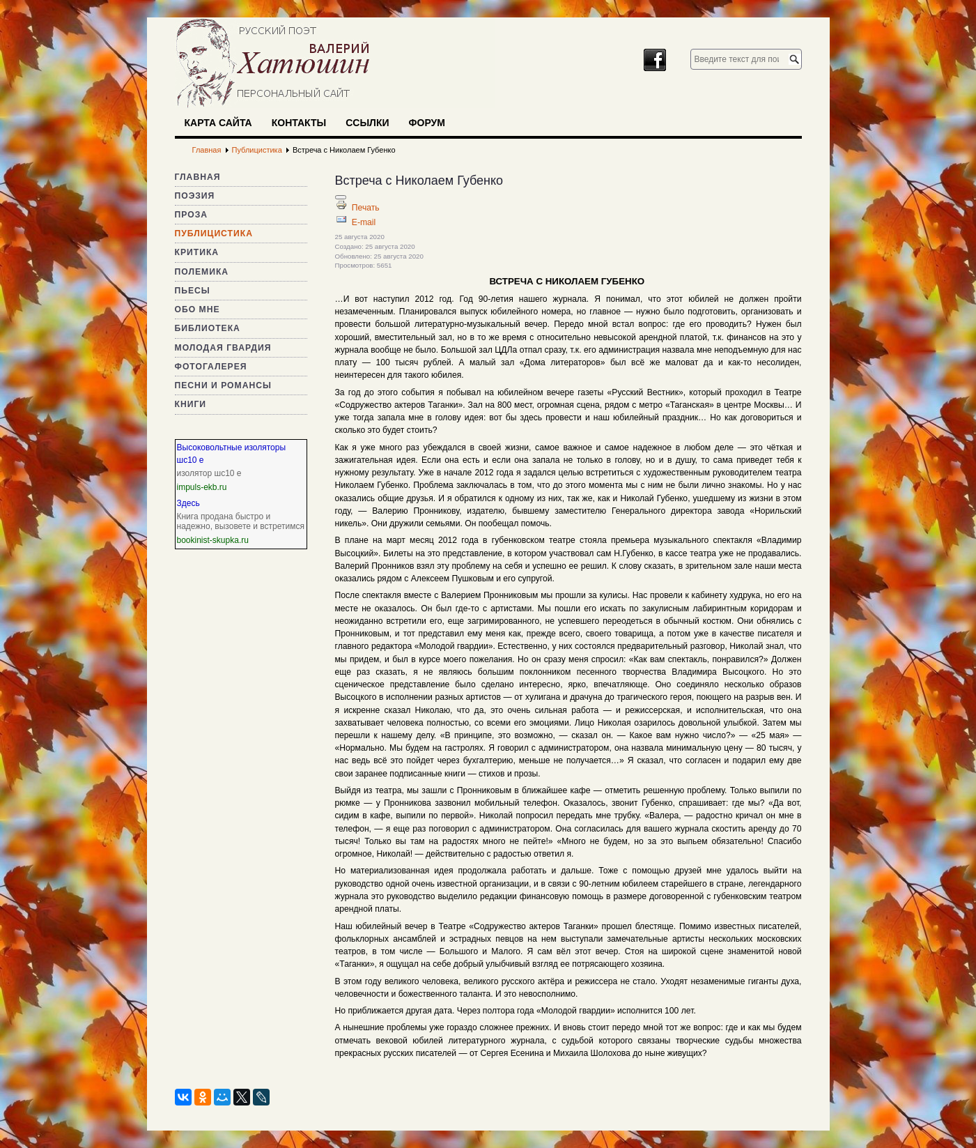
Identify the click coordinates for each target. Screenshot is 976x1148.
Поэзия (195, 196)
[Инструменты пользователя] (340, 197)
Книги (191, 404)
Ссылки (367, 122)
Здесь (188, 503)
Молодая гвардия (223, 348)
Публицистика (214, 233)
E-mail (363, 222)
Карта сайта (218, 122)
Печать (366, 208)
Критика (197, 252)
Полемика (202, 272)
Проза (191, 215)
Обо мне (197, 309)
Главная (198, 177)
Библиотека (207, 328)
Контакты (299, 122)
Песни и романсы (223, 385)
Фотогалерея (211, 367)
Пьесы (192, 291)
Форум (427, 122)
